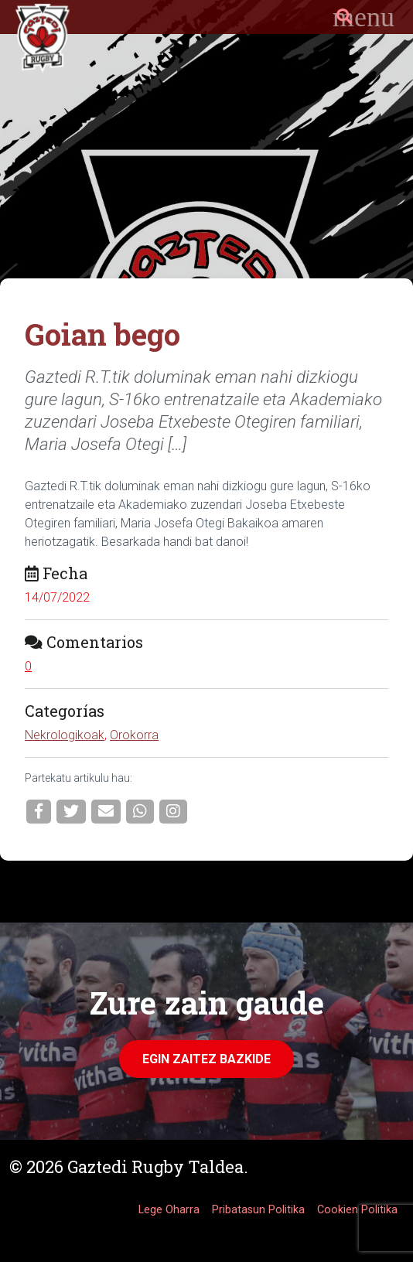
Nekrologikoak (64, 735)
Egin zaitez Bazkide (206, 1059)
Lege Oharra (169, 1209)
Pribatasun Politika (258, 1209)
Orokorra (134, 735)
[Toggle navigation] (363, 17)
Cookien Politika (357, 1209)
